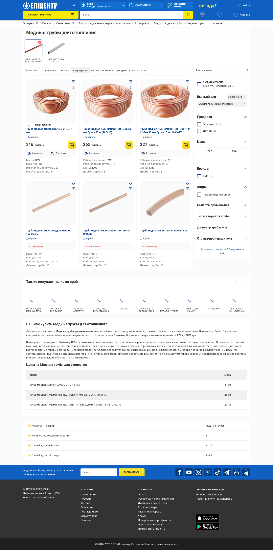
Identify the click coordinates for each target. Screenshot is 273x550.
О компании (88, 494)
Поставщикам (89, 511)
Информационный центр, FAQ (41, 493)
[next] (245, 281)
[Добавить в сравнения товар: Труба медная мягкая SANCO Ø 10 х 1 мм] (73, 87)
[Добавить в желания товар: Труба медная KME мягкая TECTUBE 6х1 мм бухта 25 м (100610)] (130, 81)
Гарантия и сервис (149, 511)
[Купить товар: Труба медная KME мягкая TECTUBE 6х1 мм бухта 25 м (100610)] (129, 145)
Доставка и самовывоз (152, 503)
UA (74, 5)
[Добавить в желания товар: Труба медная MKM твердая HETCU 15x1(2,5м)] (73, 183)
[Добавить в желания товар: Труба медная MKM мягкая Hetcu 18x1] (187, 183)
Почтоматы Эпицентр (151, 528)
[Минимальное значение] (209, 151)
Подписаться (132, 472)
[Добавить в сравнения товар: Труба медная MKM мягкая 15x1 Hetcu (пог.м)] (130, 188)
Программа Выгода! (150, 524)
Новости (85, 498)
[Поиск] (188, 15)
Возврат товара (147, 507)
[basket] (241, 14)
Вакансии (86, 507)
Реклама (85, 520)
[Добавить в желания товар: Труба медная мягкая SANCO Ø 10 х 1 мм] (73, 81)
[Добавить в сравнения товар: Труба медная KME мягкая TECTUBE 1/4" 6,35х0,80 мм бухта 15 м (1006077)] (187, 87)
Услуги (142, 515)
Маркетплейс (88, 515)
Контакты (86, 503)
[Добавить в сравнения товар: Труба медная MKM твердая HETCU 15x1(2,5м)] (73, 188)
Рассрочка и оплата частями (156, 498)
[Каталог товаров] (51, 15)
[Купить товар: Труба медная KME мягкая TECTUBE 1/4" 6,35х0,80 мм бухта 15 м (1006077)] (186, 145)
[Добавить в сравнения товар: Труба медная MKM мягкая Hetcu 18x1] (187, 188)
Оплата (142, 494)
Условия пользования (209, 494)
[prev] (236, 281)
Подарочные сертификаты (154, 520)
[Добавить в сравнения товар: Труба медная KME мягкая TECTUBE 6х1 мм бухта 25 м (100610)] (130, 87)
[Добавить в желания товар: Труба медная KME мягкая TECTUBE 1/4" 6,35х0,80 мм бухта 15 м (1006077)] (187, 81)
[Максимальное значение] (234, 151)
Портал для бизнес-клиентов (214, 498)
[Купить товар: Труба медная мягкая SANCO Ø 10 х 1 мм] (72, 145)
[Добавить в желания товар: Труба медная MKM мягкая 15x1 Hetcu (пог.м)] (130, 183)
